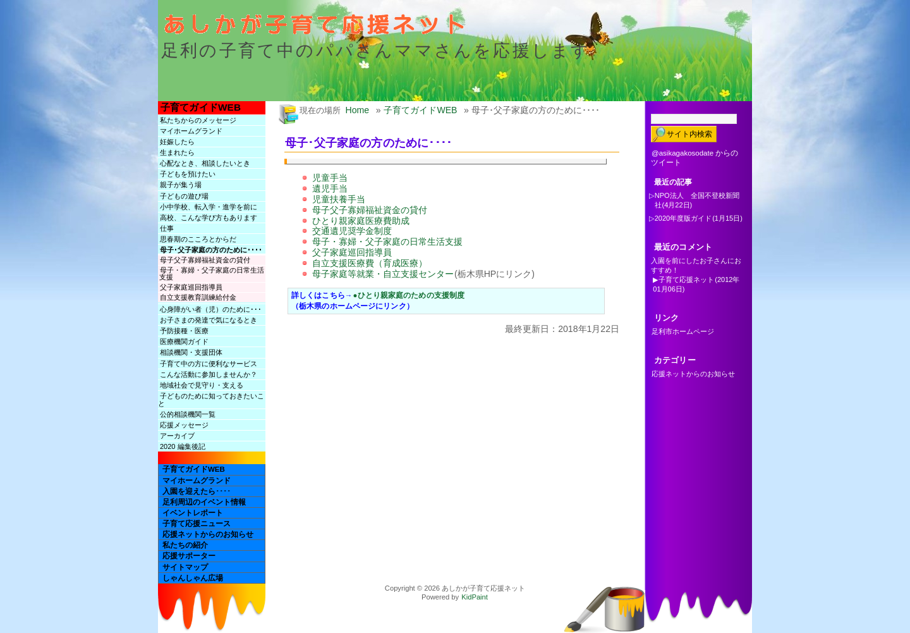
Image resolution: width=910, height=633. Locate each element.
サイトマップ (185, 567)
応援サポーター (188, 556)
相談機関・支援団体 (191, 352)
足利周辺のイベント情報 (204, 502)
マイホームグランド (191, 131)
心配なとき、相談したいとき (205, 163)
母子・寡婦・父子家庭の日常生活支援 (211, 273)
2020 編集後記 (182, 446)
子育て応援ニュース (196, 523)
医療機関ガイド (184, 341)
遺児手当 (330, 188)
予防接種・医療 (184, 331)
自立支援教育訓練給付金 (198, 297)
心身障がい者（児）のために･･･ (211, 309)
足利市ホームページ (683, 331)
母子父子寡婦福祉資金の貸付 (205, 260)
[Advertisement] (438, 363)
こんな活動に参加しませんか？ (208, 374)
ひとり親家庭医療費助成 (361, 221)
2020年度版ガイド (683, 218)
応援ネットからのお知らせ (207, 534)
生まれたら (177, 152)
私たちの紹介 (185, 545)
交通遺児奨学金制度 (352, 231)
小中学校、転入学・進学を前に (208, 207)
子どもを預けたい (187, 174)
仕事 (167, 228)
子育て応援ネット (686, 279)
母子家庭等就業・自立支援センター (383, 274)
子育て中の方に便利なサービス (208, 363)
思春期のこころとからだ (198, 239)
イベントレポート (192, 513)
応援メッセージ (184, 425)
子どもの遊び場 (184, 196)
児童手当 (330, 178)
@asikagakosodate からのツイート (694, 157)
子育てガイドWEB (201, 107)
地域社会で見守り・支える (201, 385)
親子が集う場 (181, 184)
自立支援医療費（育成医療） (369, 263)
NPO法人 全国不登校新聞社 (697, 200)
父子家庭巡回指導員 (191, 287)
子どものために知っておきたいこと (211, 399)
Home (358, 110)
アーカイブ (177, 435)
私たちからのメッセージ (198, 120)
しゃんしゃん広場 (192, 578)
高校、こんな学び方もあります (208, 217)
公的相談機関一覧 (187, 414)
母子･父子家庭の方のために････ (211, 250)
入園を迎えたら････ (196, 491)
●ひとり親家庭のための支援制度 (408, 295)
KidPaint (474, 597)
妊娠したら (177, 141)
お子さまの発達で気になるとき (208, 320)
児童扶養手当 (338, 199)
